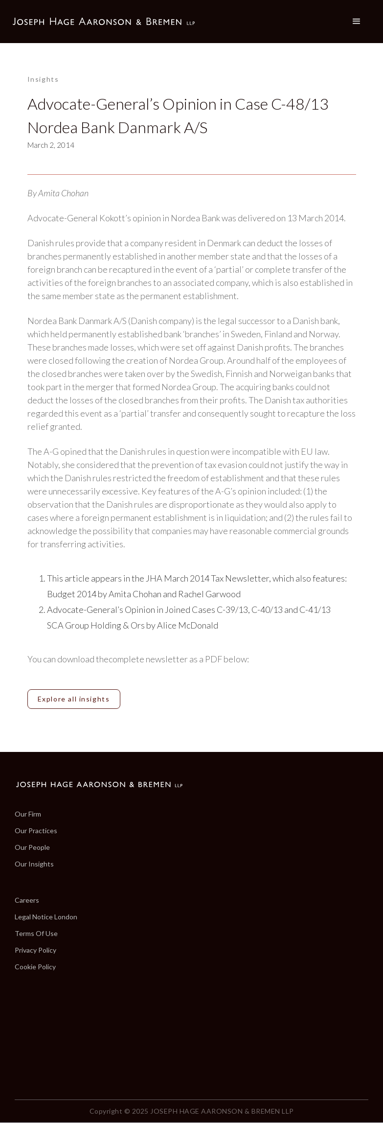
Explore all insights (74, 699)
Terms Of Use (36, 933)
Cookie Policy (35, 967)
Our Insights (34, 864)
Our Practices (36, 831)
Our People (32, 847)
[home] (104, 21)
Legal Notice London (46, 917)
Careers (27, 900)
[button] (356, 21)
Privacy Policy (35, 950)
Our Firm (28, 814)
